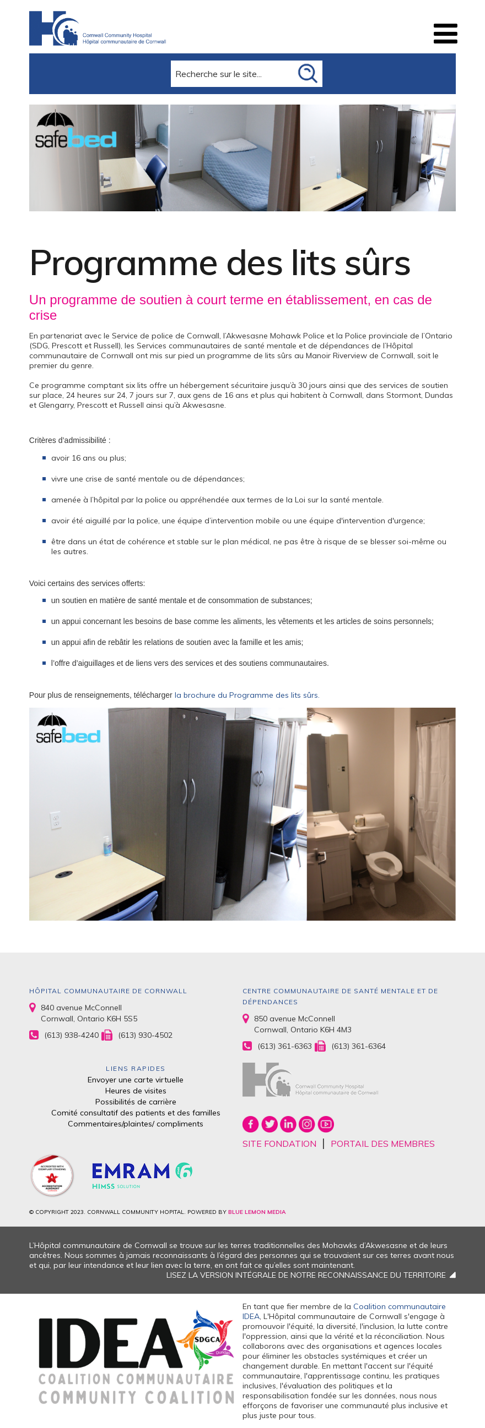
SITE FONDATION (279, 1143)
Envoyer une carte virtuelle (136, 1080)
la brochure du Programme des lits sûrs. (248, 695)
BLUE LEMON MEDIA (256, 1212)
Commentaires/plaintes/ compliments (135, 1124)
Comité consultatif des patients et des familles (135, 1113)
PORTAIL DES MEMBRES (383, 1143)
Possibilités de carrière (135, 1102)
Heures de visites (135, 1091)
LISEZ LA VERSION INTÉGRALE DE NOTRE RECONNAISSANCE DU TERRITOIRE (306, 1275)
